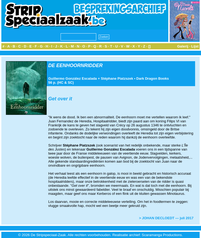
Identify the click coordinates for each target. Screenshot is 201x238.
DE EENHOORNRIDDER (75, 65)
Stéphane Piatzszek (117, 78)
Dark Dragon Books (152, 78)
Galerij (182, 46)
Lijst (195, 46)
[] (149, 46)
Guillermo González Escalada (72, 78)
